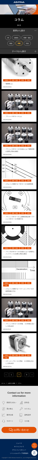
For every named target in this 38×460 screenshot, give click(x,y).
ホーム (3, 383)
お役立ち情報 (11, 383)
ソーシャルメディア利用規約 (19, 453)
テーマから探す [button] (19, 51)
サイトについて (19, 446)
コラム (19, 383)
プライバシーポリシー (19, 450)
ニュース (19, 443)
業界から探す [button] (19, 30)
